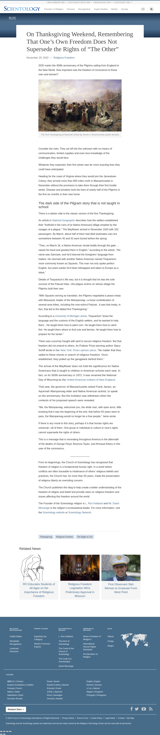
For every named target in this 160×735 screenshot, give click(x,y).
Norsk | (54, 695)
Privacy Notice (68, 718)
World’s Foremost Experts (42, 645)
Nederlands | (15, 695)
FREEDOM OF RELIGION (88, 629)
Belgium (111, 646)
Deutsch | (94, 685)
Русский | (15, 699)
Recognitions (84, 9)
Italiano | (13, 692)
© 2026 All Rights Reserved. (33, 718)
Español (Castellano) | (20, 685)
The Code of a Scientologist (65, 660)
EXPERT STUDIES (41, 628)
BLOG (12, 18)
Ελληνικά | (54, 688)
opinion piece (78, 350)
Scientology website (54, 512)
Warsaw (111, 636)
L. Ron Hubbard (94, 503)
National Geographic (63, 220)
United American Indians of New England (91, 379)
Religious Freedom (64, 57)
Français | (14, 688)
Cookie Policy (96, 718)
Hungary (111, 641)
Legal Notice (110, 718)
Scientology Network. (80, 512)
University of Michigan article (71, 316)
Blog (110, 628)
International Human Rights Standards (89, 647)
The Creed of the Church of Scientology (66, 651)
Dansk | (53, 681)
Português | (96, 695)
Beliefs (114, 9)
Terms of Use (82, 718)
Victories (71, 9)
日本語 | (54, 692)
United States (16, 636)
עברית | (93, 688)
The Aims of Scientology (64, 642)
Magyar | (95, 692)
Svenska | (55, 699)
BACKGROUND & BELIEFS (65, 629)
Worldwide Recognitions (15, 642)
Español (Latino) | (58, 685)
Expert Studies (101, 9)
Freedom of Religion (53, 9)
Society (124, 9)
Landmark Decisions (14, 650)
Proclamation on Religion (90, 655)
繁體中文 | (15, 681)
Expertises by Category (40, 638)
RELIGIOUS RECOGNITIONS (16, 629)
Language (9, 674)
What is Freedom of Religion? (92, 638)
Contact (121, 718)
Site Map (130, 718)
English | (93, 681)
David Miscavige (66, 666)
